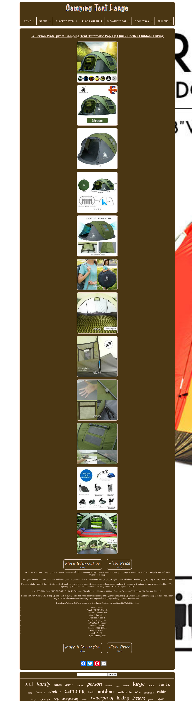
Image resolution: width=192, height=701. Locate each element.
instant (138, 698)
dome (69, 685)
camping (75, 691)
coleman (108, 685)
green (118, 686)
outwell (84, 700)
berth (91, 692)
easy (56, 698)
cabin (161, 692)
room (58, 685)
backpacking (70, 698)
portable (151, 700)
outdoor (106, 691)
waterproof (102, 697)
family (43, 684)
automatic (148, 692)
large (139, 684)
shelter (55, 691)
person (94, 684)
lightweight (45, 699)
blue (138, 692)
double (151, 685)
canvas (80, 685)
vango (33, 699)
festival (40, 692)
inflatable (125, 692)
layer (161, 698)
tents (164, 685)
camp (30, 693)
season (126, 685)
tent (28, 683)
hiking (123, 697)
